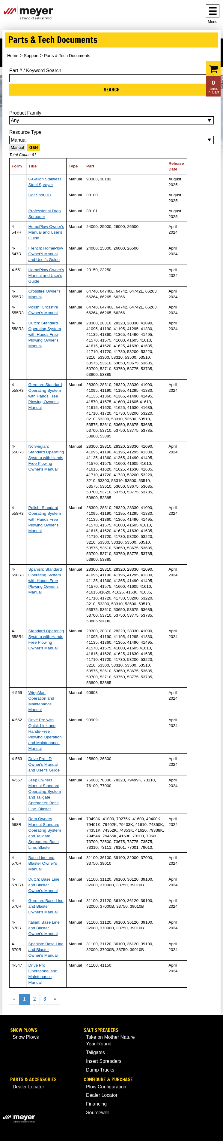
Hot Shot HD (39, 195)
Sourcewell (97, 1112)
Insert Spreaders (103, 1061)
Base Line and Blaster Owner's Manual (42, 863)
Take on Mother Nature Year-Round (110, 1040)
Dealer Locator (28, 1086)
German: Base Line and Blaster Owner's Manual (46, 906)
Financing (96, 1103)
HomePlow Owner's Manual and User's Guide (46, 232)
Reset (33, 147)
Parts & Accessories (33, 1079)
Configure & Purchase (108, 1079)
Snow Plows (23, 1030)
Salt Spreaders (101, 1030)
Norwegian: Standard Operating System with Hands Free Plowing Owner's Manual (46, 457)
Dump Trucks (100, 1069)
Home (12, 55)
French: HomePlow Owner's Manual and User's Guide (45, 254)
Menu (212, 21)
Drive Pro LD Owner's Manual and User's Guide (44, 764)
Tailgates (95, 1052)
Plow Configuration (106, 1086)
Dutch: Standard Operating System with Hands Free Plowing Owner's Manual (44, 334)
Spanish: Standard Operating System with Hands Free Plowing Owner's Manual (45, 580)
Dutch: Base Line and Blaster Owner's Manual (44, 885)
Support (31, 55)
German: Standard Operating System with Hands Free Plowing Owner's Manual (45, 396)
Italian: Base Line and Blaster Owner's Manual (44, 928)
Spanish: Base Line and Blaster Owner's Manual (46, 950)
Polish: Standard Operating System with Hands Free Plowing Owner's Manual (44, 519)
